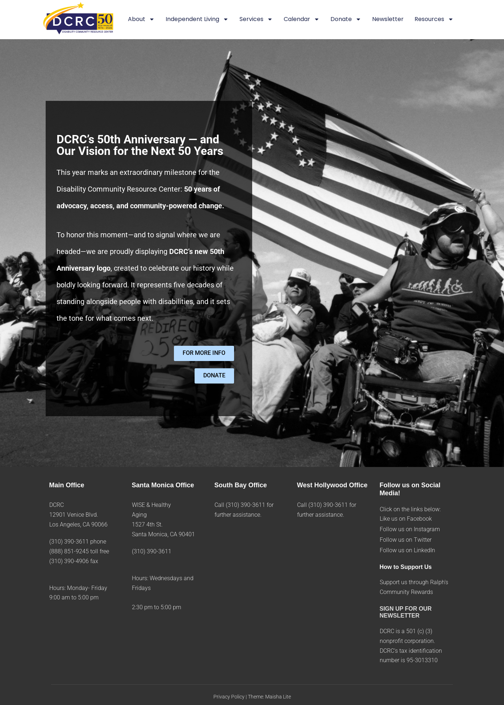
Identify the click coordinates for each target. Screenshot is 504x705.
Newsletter (388, 19)
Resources (434, 20)
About (141, 20)
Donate (345, 20)
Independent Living (197, 20)
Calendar (302, 20)
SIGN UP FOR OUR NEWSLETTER (406, 612)
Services (256, 20)
